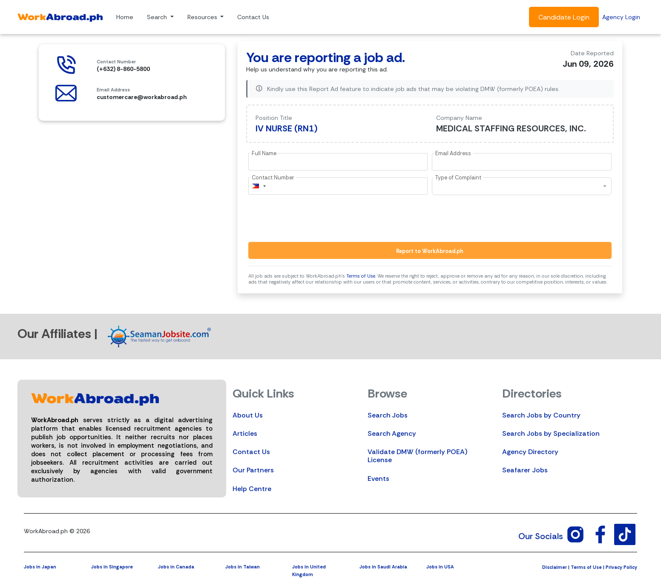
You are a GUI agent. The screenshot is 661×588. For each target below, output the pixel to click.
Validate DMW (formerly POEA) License (417, 455)
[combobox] (258, 186)
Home (124, 17)
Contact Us (253, 17)
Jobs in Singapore (112, 567)
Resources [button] (203, 17)
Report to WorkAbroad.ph (429, 251)
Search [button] (158, 17)
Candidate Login (563, 17)
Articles (245, 433)
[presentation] (313, 218)
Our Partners (253, 470)
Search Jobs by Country (541, 415)
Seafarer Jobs (525, 470)
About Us (248, 415)
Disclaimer (554, 567)
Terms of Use (360, 276)
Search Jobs (388, 415)
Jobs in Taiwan (242, 567)
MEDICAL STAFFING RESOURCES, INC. (511, 128)
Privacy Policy (621, 567)
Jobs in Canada (176, 567)
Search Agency (392, 433)
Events (378, 478)
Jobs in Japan (40, 567)
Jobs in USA (440, 567)
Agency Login (621, 17)
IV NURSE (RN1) (287, 128)
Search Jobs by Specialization (551, 433)
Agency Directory (530, 451)
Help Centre (252, 488)
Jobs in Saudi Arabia (383, 567)
